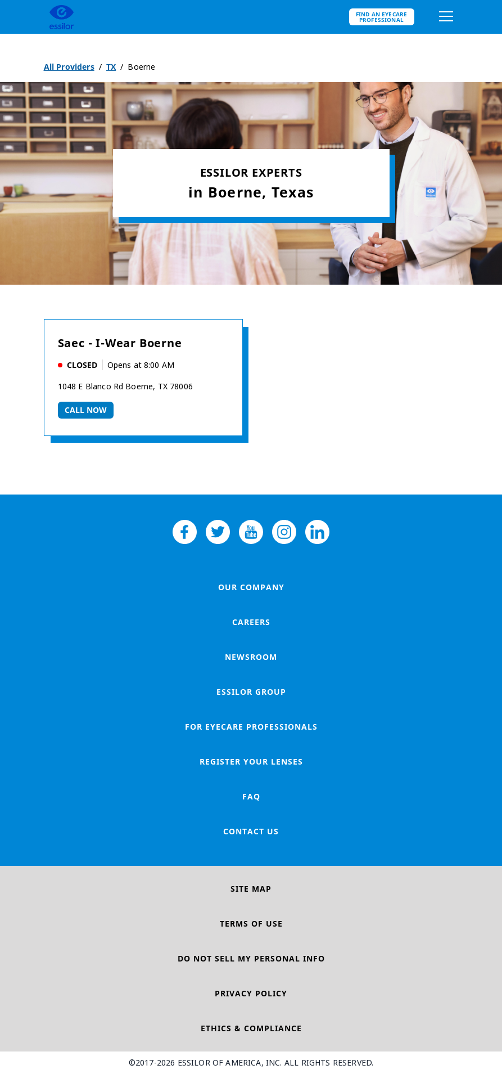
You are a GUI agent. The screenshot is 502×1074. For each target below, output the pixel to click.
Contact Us (251, 831)
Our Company (251, 587)
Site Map (251, 888)
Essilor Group (251, 691)
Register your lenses (251, 761)
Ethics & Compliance (251, 1028)
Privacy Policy (251, 993)
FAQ (251, 796)
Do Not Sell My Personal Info (251, 958)
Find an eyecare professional (382, 17)
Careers (251, 622)
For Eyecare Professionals (251, 726)
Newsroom (251, 656)
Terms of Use (251, 923)
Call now (86, 410)
